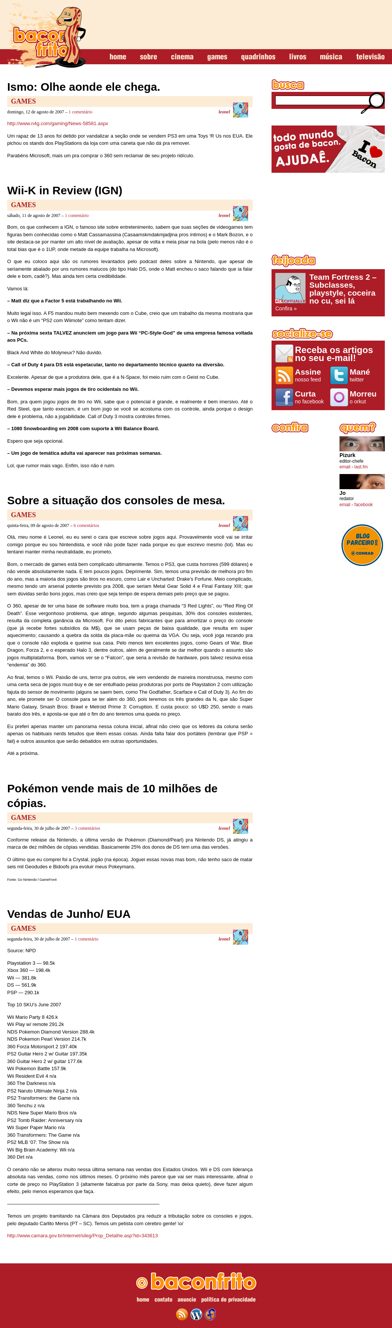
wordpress (196, 1314)
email (345, 467)
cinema (182, 57)
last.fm (360, 467)
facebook (363, 504)
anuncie (186, 1301)
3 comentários (87, 828)
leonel (224, 112)
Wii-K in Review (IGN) (64, 190)
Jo (343, 493)
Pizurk (347, 455)
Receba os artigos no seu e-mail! (334, 354)
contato (163, 1301)
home (118, 57)
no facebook (310, 396)
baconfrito (46, 35)
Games (23, 101)
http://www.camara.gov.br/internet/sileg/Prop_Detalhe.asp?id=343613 (82, 1235)
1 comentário (81, 112)
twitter (365, 375)
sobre (148, 57)
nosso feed (310, 375)
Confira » (328, 292)
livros (297, 57)
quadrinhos (258, 57)
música (331, 57)
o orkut (365, 396)
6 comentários (86, 525)
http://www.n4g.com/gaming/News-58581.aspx (57, 123)
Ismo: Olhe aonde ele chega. (83, 87)
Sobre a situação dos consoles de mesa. (116, 500)
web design (210, 1314)
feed (182, 1314)
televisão (370, 57)
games (217, 57)
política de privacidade (228, 1301)
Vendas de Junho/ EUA (69, 914)
